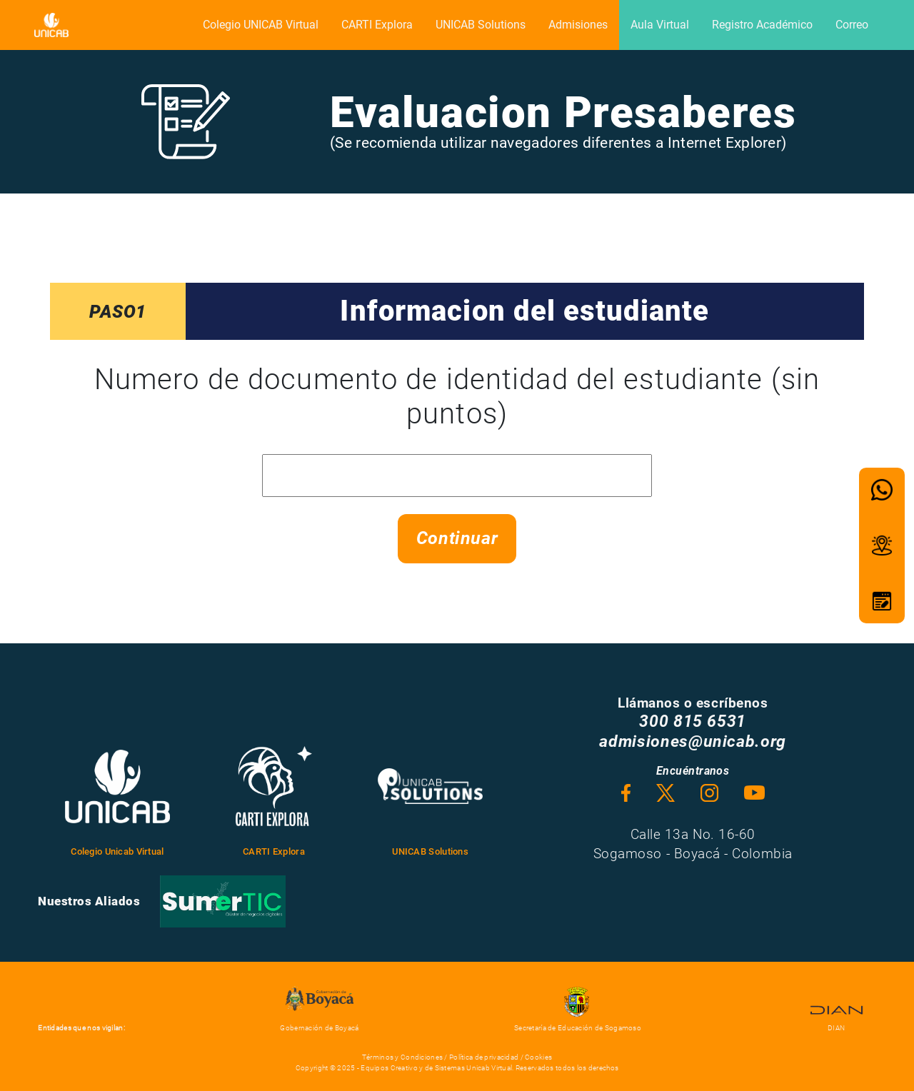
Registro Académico (762, 24)
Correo (851, 24)
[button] (882, 489)
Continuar (457, 538)
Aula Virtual (660, 24)
